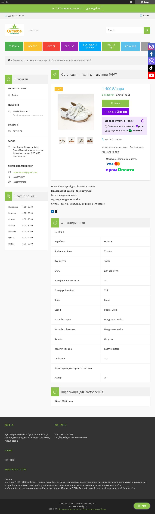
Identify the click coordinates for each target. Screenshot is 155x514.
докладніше (93, 8)
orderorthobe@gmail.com (25, 172)
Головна (14, 46)
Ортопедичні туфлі (40, 60)
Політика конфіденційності (94, 509)
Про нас (69, 46)
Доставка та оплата (90, 46)
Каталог (32, 46)
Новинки (130, 46)
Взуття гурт (111, 46)
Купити (117, 103)
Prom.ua (92, 504)
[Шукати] (147, 30)
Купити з (117, 112)
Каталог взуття (20, 60)
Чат (142, 505)
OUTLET (51, 46)
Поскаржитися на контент (70, 509)
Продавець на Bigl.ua (77, 506)
